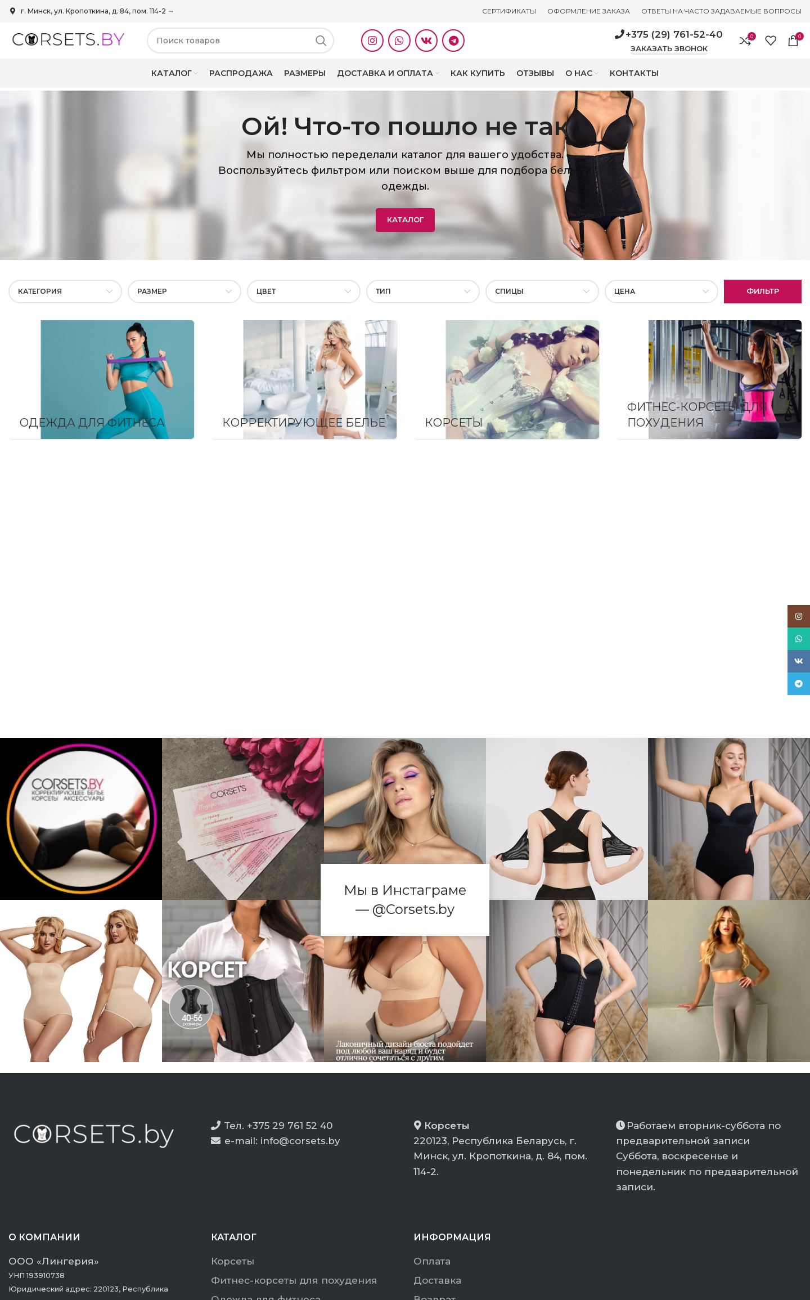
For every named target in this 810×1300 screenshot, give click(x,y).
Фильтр (762, 299)
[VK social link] (426, 45)
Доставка (437, 1289)
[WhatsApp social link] (399, 45)
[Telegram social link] (453, 45)
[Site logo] (66, 44)
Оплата (432, 1270)
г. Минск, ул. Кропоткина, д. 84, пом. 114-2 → (91, 11)
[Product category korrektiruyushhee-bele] (304, 388)
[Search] (240, 45)
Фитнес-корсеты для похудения (294, 1289)
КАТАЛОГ (405, 228)
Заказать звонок (669, 53)
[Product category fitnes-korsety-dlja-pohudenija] (709, 388)
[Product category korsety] (506, 388)
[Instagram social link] (372, 45)
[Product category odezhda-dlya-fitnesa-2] (101, 388)
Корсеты (232, 1270)
